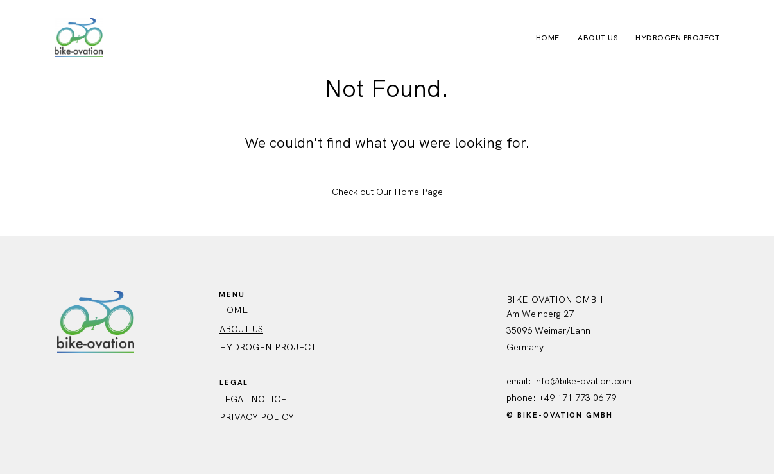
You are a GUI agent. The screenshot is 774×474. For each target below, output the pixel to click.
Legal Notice (252, 399)
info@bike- (557, 381)
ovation (595, 381)
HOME (233, 310)
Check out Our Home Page (387, 192)
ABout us (241, 329)
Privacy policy (256, 417)
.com (621, 381)
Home (548, 38)
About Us (597, 38)
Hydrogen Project (677, 38)
